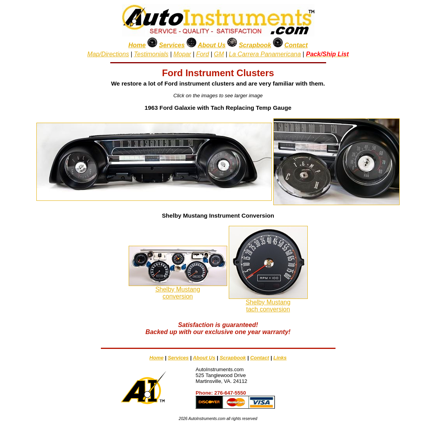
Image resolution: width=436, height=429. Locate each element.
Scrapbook (255, 45)
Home (136, 45)
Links (280, 358)
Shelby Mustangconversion (177, 293)
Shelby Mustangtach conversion (268, 306)
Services (172, 45)
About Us (212, 45)
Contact (296, 45)
